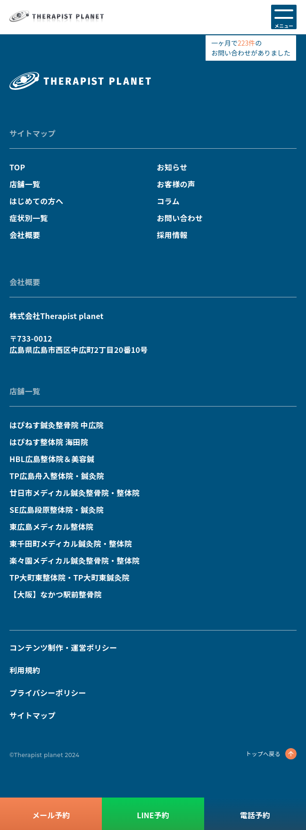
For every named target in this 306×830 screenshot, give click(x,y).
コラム (168, 201)
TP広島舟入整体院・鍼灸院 (56, 475)
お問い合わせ (180, 217)
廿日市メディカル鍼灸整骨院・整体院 (74, 492)
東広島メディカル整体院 (51, 526)
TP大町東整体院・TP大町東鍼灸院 (69, 577)
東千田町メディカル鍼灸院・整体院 (70, 543)
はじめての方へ (36, 201)
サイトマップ (32, 133)
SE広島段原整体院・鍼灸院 (56, 509)
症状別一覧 (28, 217)
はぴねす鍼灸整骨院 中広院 (56, 425)
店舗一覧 (24, 184)
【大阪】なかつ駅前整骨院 (55, 594)
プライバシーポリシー (47, 692)
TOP (17, 167)
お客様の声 (176, 184)
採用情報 (172, 234)
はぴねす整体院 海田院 (48, 441)
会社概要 (24, 234)
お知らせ (172, 167)
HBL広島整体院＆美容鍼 (51, 458)
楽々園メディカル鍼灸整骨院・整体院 (74, 560)
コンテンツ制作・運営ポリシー (63, 647)
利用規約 (24, 670)
